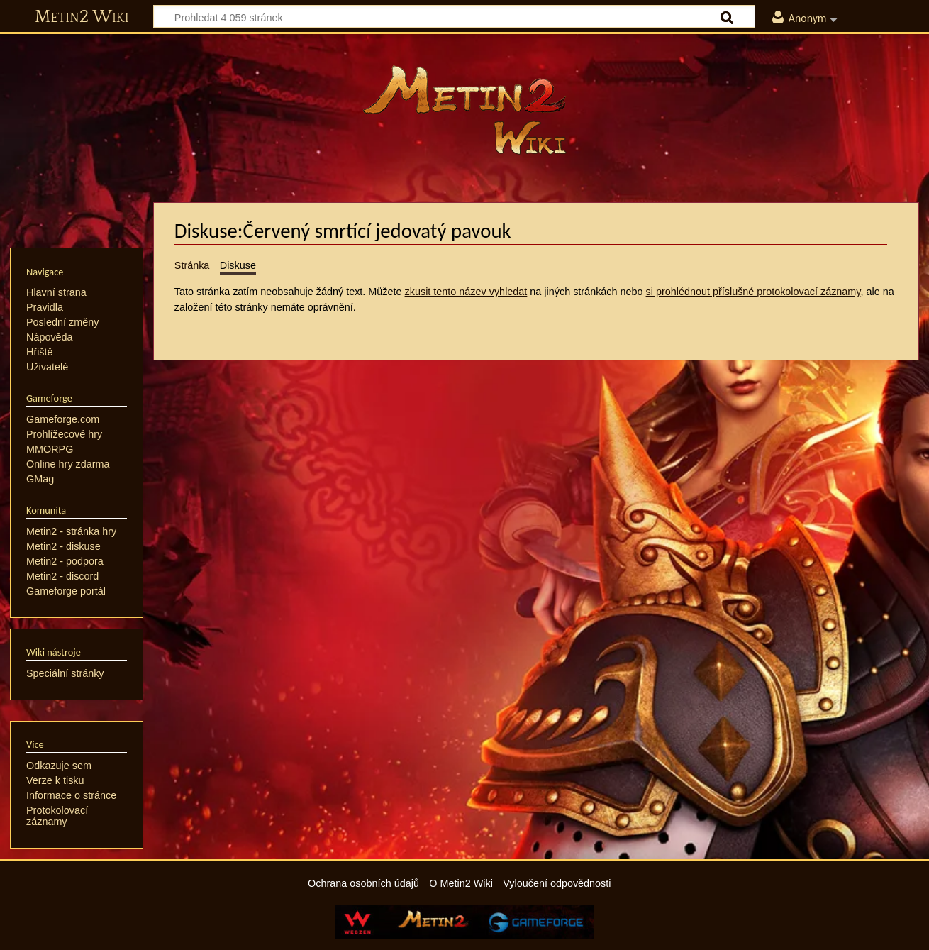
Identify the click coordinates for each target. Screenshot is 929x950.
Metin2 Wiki (82, 17)
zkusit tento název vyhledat (466, 291)
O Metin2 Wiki (461, 883)
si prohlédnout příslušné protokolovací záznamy (753, 291)
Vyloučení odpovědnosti (557, 883)
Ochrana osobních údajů (363, 883)
